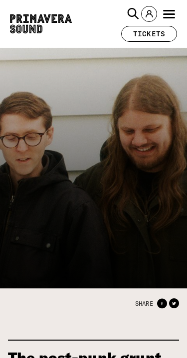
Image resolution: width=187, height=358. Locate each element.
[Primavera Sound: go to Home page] (41, 24)
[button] (133, 14)
